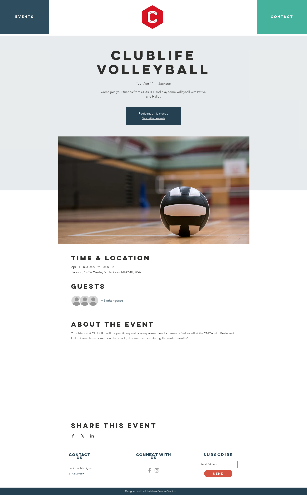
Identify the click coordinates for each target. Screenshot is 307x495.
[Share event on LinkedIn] (92, 436)
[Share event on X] (82, 436)
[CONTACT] (282, 17)
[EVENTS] (24, 17)
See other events (153, 118)
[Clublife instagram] (157, 470)
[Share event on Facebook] (73, 436)
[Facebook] (150, 470)
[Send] (218, 473)
